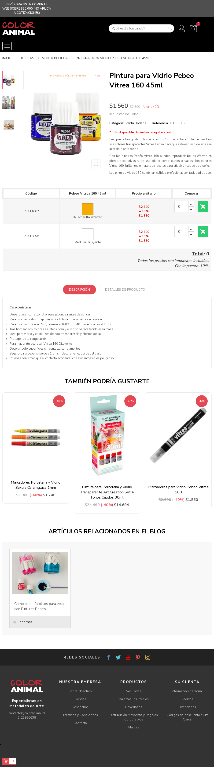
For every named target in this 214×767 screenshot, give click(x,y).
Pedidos (187, 699)
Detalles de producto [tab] (125, 289)
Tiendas (80, 699)
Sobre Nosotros (80, 691)
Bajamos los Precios (134, 699)
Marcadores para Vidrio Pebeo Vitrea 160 (178, 490)
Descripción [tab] (79, 289)
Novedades (133, 707)
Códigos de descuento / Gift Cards (187, 717)
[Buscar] (141, 28)
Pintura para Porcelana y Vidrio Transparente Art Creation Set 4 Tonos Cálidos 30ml (107, 492)
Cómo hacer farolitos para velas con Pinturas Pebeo (40, 606)
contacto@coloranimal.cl (26, 713)
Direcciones (187, 707)
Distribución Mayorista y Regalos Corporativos (134, 717)
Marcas (133, 727)
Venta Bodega (135, 123)
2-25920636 (27, 717)
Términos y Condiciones (80, 715)
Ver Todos (133, 691)
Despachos (80, 707)
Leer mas (22, 622)
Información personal (187, 691)
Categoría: (116, 123)
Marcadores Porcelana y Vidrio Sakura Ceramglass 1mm (35, 485)
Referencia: (160, 123)
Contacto (80, 723)
